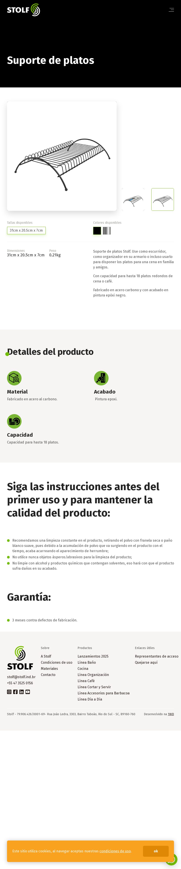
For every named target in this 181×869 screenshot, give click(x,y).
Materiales (49, 669)
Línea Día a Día (90, 699)
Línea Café (86, 681)
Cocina (83, 669)
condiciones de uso (115, 851)
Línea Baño (87, 662)
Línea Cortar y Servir (94, 687)
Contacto (48, 675)
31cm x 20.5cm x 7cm (26, 230)
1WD (171, 714)
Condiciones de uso (56, 662)
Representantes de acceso (156, 656)
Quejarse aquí (146, 662)
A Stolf (46, 656)
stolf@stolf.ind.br (21, 677)
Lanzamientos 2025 (93, 656)
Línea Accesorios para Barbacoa (104, 693)
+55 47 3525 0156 (20, 683)
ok (156, 851)
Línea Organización (93, 675)
